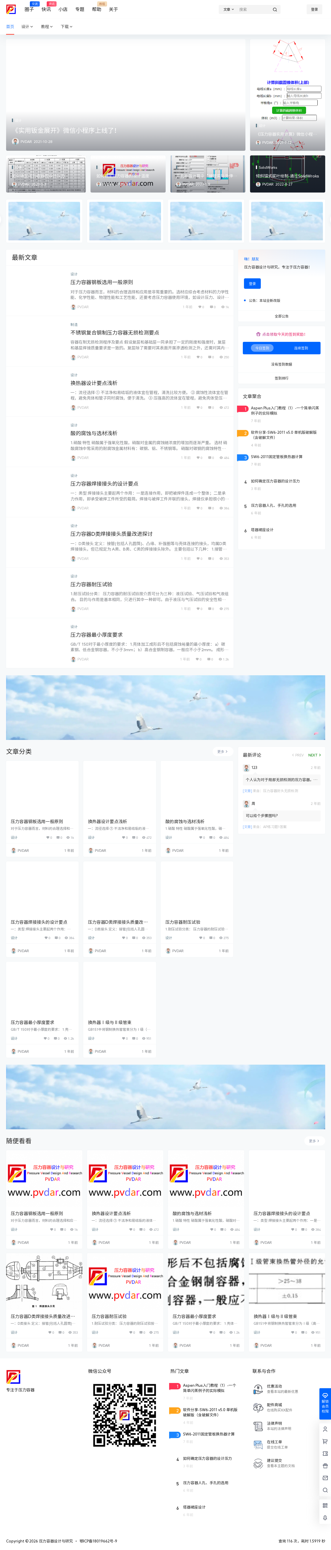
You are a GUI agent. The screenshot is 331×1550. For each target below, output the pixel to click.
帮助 (96, 6)
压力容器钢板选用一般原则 (101, 282)
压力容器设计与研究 (55, 1541)
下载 (67, 27)
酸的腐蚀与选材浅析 (93, 433)
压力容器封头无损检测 (280, 790)
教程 (47, 27)
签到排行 (282, 378)
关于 (113, 9)
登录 (314, 9)
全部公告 (282, 316)
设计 (27, 27)
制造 (74, 324)
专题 (79, 9)
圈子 (29, 6)
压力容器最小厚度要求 (96, 634)
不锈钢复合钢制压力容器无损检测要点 (114, 332)
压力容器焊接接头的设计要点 (104, 483)
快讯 (46, 6)
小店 (63, 9)
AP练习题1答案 (275, 826)
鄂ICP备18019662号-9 (98, 1541)
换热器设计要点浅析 (93, 383)
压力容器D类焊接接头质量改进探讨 (111, 533)
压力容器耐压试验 (91, 584)
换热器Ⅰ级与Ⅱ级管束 (109, 1022)
